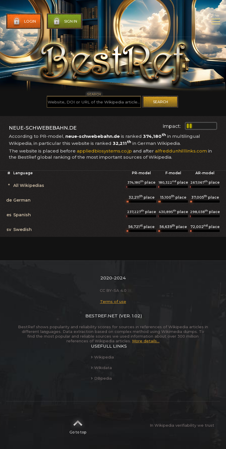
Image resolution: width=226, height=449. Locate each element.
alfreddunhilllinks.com (181, 151)
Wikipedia (102, 357)
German (22, 200)
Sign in (64, 21)
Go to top (78, 425)
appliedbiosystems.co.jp (104, 151)
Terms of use (113, 301)
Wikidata (101, 367)
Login (24, 21)
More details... (145, 341)
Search (160, 102)
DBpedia (101, 378)
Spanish (22, 214)
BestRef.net (101, 316)
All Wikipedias (28, 185)
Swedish (22, 229)
